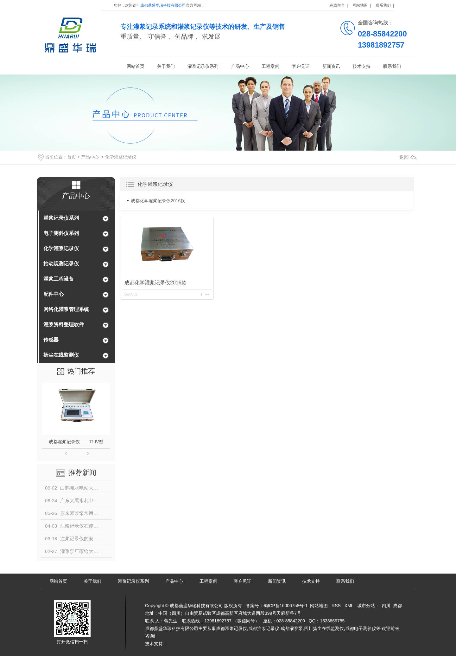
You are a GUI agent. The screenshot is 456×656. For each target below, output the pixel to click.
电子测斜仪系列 (61, 233)
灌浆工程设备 (58, 279)
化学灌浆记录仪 (120, 156)
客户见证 (301, 66)
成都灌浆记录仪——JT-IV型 (76, 441)
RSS (336, 605)
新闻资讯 (331, 66)
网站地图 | (361, 5)
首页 (71, 156)
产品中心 (240, 66)
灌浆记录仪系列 (202, 66)
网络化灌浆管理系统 (66, 309)
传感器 (51, 339)
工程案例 (270, 66)
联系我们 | (385, 5)
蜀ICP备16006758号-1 (285, 605)
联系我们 (392, 66)
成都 (397, 605)
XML (349, 605)
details (130, 294)
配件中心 (53, 294)
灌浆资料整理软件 (63, 324)
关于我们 (166, 66)
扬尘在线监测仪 (61, 355)
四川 (386, 605)
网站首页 (135, 66)
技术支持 (361, 66)
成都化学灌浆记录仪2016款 (158, 200)
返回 (407, 157)
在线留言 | (339, 5)
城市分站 (366, 605)
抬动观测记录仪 (61, 263)
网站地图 (319, 605)
